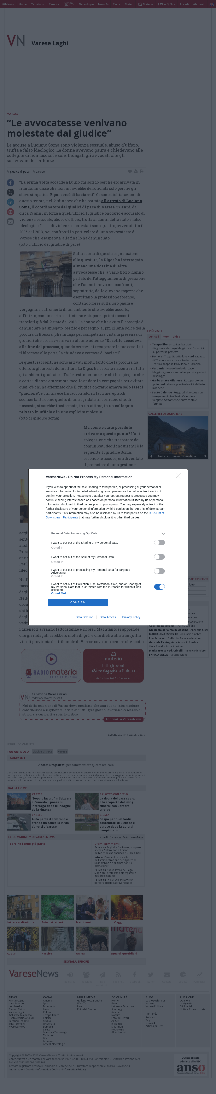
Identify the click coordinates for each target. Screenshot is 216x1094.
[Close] (180, 477)
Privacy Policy (131, 617)
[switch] (159, 542)
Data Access (108, 617)
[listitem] (108, 533)
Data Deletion (84, 617)
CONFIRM (78, 602)
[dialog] (108, 547)
